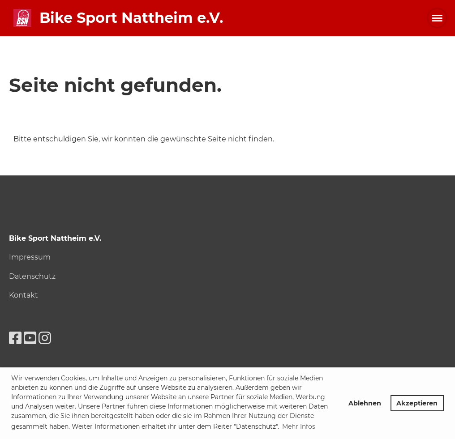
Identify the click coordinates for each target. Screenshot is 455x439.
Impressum (30, 257)
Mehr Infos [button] (298, 426)
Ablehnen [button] (364, 403)
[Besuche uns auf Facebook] (15, 338)
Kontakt (23, 295)
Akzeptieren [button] (417, 403)
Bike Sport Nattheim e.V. (131, 17)
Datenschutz (32, 276)
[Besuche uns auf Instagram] (45, 338)
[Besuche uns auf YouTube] (30, 338)
